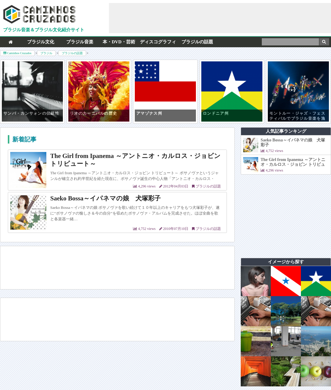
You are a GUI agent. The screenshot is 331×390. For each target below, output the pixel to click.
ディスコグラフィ (158, 41)
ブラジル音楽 (79, 41)
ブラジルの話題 (197, 41)
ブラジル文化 (40, 41)
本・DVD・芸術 (119, 41)
